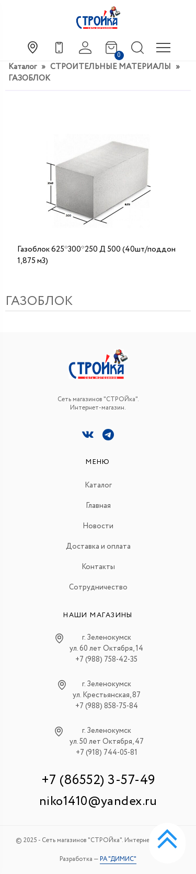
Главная (98, 506)
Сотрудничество (98, 587)
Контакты (98, 567)
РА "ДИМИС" (118, 859)
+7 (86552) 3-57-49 (98, 780)
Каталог (22, 67)
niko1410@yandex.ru (98, 801)
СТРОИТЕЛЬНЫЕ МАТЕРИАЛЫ (110, 67)
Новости (98, 526)
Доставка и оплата (98, 546)
